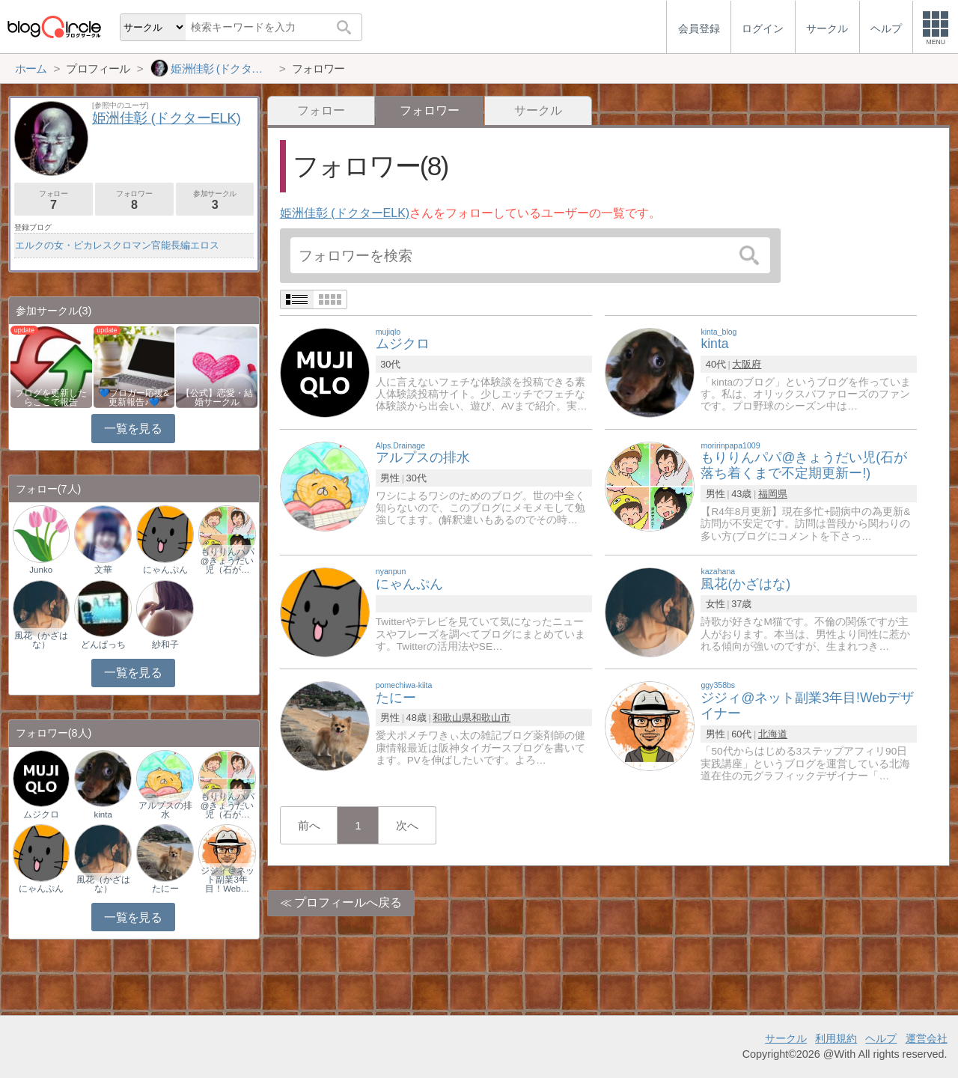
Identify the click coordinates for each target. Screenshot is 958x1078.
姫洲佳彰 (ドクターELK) (344, 213)
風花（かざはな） (41, 640)
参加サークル (215, 200)
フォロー (321, 110)
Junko (40, 569)
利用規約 (836, 1038)
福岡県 (772, 493)
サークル (538, 110)
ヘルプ (881, 1038)
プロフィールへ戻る (348, 902)
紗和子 (165, 644)
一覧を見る (133, 428)
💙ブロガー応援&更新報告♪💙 (134, 397)
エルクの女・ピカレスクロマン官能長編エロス (117, 245)
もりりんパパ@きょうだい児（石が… (227, 560)
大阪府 (746, 364)
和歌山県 (452, 717)
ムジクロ (41, 814)
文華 (103, 569)
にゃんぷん (165, 569)
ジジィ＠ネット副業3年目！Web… (227, 879)
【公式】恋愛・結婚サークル (217, 397)
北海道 (772, 734)
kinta (103, 814)
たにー (165, 888)
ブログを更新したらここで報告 (51, 397)
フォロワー (134, 200)
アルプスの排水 (165, 810)
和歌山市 (491, 717)
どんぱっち (103, 644)
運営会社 (927, 1038)
